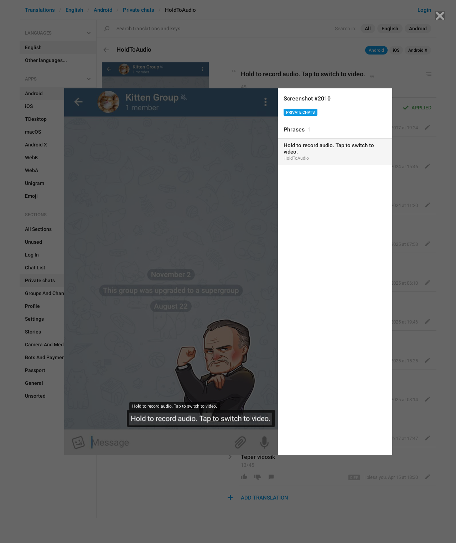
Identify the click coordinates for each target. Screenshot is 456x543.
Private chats (300, 112)
